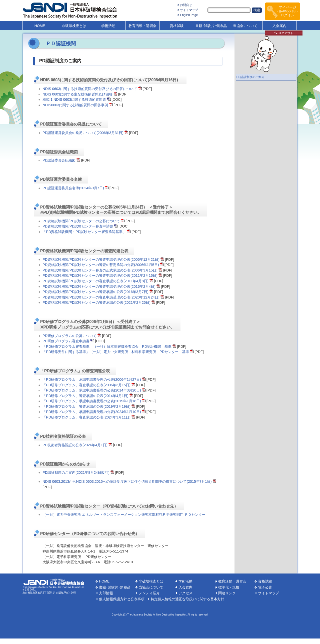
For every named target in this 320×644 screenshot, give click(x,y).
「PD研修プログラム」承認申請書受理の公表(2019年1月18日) (91, 401)
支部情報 (106, 593)
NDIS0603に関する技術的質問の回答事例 (75, 105)
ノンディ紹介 (149, 593)
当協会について (245, 26)
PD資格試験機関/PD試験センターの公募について (81, 221)
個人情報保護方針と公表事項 (121, 599)
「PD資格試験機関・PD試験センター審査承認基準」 (84, 232)
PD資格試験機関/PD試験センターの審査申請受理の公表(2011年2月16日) (100, 276)
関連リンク (227, 593)
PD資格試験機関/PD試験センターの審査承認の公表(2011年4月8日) (95, 281)
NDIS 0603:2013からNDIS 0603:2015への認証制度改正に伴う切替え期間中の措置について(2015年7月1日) (127, 482)
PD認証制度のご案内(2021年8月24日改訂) (76, 472)
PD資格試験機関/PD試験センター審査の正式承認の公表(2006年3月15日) (100, 270)
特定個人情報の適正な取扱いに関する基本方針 (187, 599)
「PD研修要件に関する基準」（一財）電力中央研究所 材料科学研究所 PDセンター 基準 (115, 352)
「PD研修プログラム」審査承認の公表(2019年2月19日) (86, 406)
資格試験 (177, 26)
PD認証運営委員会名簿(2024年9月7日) (73, 188)
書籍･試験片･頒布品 (211, 26)
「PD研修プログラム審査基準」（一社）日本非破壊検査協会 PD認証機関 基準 (107, 346)
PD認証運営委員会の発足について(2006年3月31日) (83, 133)
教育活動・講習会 (142, 26)
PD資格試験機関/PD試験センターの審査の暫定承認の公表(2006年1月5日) (100, 265)
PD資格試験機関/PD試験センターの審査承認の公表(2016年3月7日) (95, 292)
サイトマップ (189, 10)
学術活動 (108, 26)
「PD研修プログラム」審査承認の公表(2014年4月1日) (85, 396)
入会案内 (279, 26)
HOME (39, 26)
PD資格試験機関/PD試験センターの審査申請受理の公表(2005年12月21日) (101, 260)
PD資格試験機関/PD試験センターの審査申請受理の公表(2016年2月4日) (99, 286)
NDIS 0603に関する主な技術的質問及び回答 (77, 94)
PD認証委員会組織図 (59, 160)
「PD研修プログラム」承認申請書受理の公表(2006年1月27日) (91, 380)
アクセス (185, 593)
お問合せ (186, 5)
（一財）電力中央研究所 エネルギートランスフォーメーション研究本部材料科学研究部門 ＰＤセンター (124, 514)
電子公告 (265, 587)
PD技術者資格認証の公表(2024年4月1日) (75, 445)
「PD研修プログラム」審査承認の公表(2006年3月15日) (86, 385)
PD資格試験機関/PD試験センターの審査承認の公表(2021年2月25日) (96, 302)
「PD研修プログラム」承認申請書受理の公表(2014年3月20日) (91, 390)
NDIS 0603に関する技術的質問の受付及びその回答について (89, 89)
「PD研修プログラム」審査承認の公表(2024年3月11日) (86, 417)
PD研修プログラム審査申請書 (66, 341)
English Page (189, 15)
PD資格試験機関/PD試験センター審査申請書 (77, 226)
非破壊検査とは (74, 26)
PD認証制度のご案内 (250, 77)
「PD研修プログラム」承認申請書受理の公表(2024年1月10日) (91, 412)
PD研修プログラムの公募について (69, 336)
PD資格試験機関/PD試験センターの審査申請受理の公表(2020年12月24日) (101, 297)
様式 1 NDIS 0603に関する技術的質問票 (74, 100)
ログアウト (283, 33)
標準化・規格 (228, 587)
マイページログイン (287, 11)
